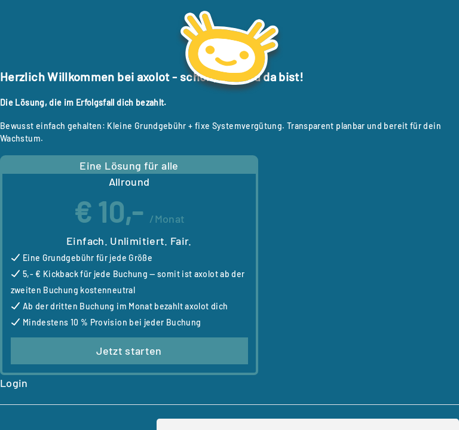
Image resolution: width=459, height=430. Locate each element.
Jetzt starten (129, 350)
